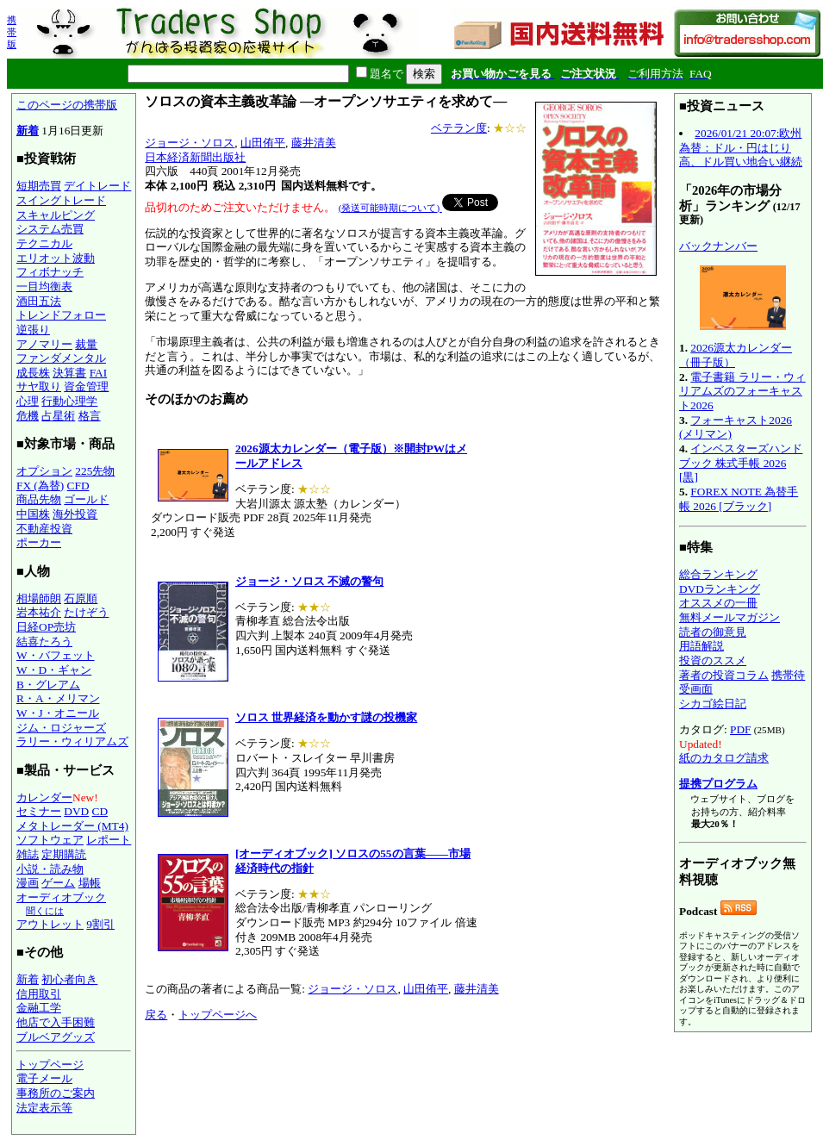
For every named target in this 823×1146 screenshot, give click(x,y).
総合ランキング (718, 574)
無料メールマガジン (729, 617)
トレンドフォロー (61, 314)
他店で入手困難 (55, 1022)
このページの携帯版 (66, 104)
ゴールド (86, 499)
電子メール (44, 1078)
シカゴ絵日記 (712, 703)
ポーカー (38, 542)
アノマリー (44, 344)
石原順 (80, 598)
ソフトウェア (50, 839)
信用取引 (38, 993)
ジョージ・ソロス (189, 142)
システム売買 (50, 228)
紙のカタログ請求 (724, 757)
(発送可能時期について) (390, 207)
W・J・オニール (57, 713)
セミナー (38, 811)
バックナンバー (718, 246)
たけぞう (86, 612)
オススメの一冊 (718, 602)
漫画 (27, 882)
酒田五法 (38, 301)
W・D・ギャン (53, 669)
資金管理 (86, 386)
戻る (156, 1014)
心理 (27, 401)
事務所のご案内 (55, 1093)
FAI (99, 372)
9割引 (100, 924)
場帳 (89, 882)
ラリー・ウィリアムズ (72, 741)
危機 (27, 415)
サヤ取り (38, 386)
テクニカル (44, 243)
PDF (740, 729)
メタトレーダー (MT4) (72, 825)
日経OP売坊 (46, 626)
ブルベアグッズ (55, 1037)
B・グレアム (48, 684)
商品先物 (38, 499)
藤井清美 (313, 142)
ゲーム (58, 882)
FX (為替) (40, 485)
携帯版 (11, 32)
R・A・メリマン (58, 698)
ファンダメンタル (61, 358)
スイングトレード (61, 200)
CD (100, 811)
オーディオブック (61, 897)
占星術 (58, 415)
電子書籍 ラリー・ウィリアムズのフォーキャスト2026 (742, 391)
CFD (78, 485)
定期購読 (63, 854)
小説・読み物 (50, 869)
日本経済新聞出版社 (195, 157)
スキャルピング (55, 215)
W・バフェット (55, 655)
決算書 (69, 372)
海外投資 (75, 514)
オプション (44, 470)
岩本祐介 (38, 612)
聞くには (45, 911)
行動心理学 (69, 401)
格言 (89, 415)
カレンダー (44, 797)
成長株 (33, 372)
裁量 (86, 344)
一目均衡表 (44, 286)
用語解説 (701, 645)
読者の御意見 (712, 632)
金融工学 (38, 1007)
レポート (108, 839)
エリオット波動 (55, 258)
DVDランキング (719, 588)
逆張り (33, 329)
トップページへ (217, 1014)
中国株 (33, 514)
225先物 (95, 470)
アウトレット (50, 924)
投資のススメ (712, 660)
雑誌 (27, 854)
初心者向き (69, 979)
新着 (27, 130)
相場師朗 (38, 598)
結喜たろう (44, 641)
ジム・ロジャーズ (61, 727)
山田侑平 (262, 142)
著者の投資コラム (724, 675)
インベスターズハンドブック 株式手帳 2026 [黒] (740, 462)
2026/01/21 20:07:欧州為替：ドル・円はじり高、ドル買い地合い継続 (740, 147)
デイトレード (97, 185)
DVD (76, 811)
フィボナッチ (50, 271)
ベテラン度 (459, 127)
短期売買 (38, 185)
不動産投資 (44, 528)
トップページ (50, 1064)
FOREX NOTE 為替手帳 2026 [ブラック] (738, 499)
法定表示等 (44, 1107)
